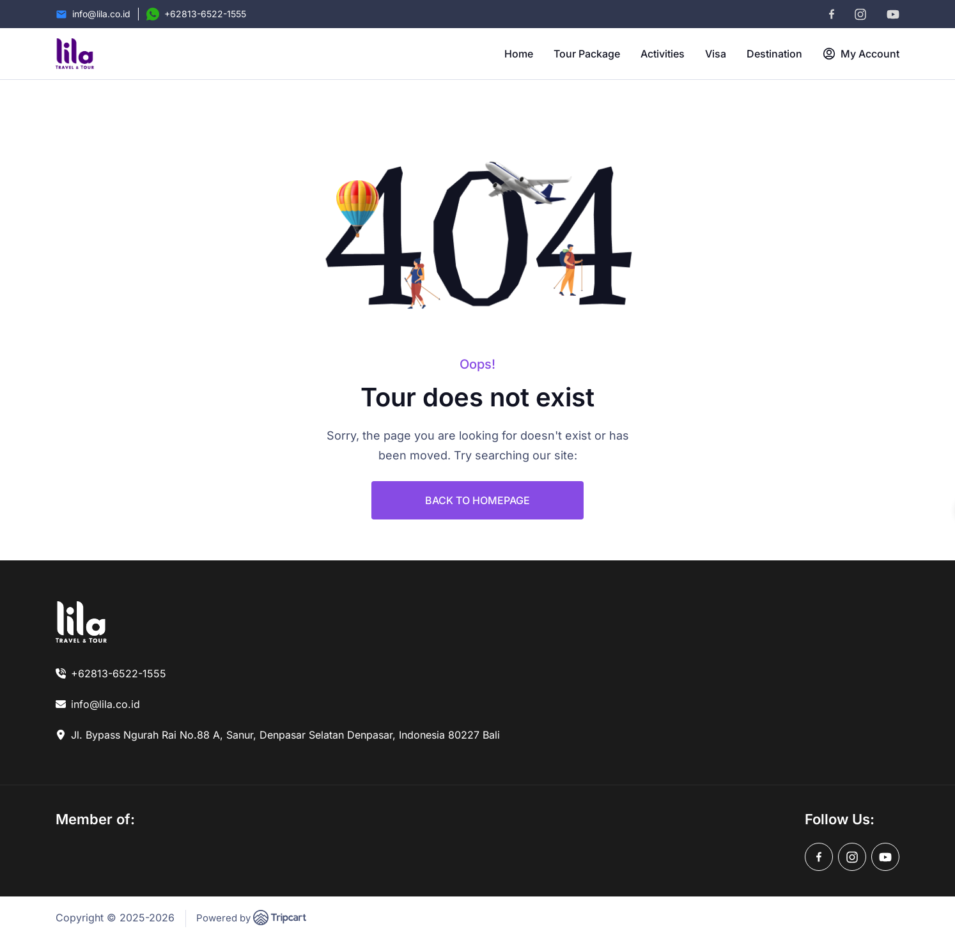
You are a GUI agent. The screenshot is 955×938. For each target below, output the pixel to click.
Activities (663, 53)
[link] (81, 621)
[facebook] (831, 14)
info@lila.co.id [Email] (101, 13)
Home (518, 53)
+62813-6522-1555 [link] (118, 673)
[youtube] (893, 14)
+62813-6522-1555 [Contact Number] (205, 13)
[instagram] (860, 14)
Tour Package (587, 53)
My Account (861, 53)
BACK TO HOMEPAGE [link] (477, 500)
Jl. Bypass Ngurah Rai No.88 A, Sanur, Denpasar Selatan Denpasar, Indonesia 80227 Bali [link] (285, 734)
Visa (715, 53)
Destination (774, 53)
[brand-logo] (75, 53)
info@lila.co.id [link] (105, 704)
